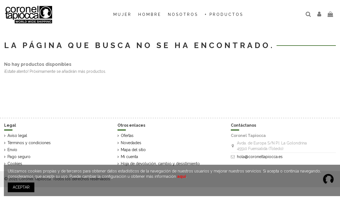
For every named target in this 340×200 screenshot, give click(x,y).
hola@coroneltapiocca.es (260, 156)
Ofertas (127, 135)
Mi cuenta (129, 156)
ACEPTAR (21, 187)
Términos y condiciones (29, 143)
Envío (12, 150)
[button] (183, 14)
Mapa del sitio (133, 150)
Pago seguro (18, 156)
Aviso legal (17, 135)
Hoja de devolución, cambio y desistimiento (160, 163)
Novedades (131, 143)
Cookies (14, 163)
